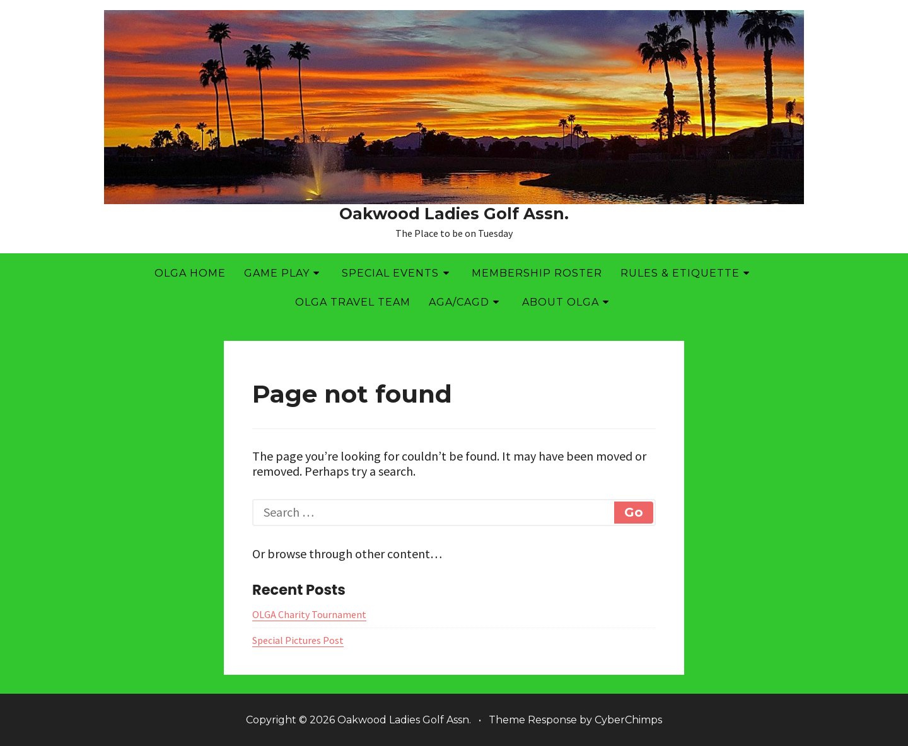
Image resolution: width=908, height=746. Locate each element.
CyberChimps (628, 720)
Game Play (277, 273)
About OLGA (560, 302)
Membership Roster (537, 273)
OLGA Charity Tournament (309, 614)
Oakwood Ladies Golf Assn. (454, 213)
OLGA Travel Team (352, 302)
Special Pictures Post (298, 640)
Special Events (390, 273)
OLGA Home (190, 273)
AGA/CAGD (459, 302)
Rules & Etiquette (680, 273)
